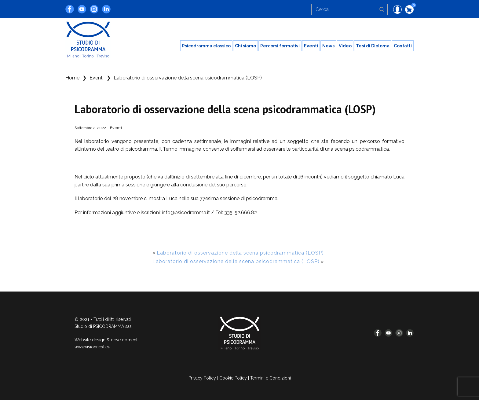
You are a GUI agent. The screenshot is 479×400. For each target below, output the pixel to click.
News (328, 45)
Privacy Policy (202, 378)
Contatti (403, 45)
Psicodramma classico (206, 45)
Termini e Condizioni (270, 378)
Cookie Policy (233, 378)
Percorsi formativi (280, 45)
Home (72, 78)
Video (345, 45)
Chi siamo (245, 45)
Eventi (311, 45)
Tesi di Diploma (372, 45)
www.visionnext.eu (92, 346)
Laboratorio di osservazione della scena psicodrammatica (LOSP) (240, 253)
